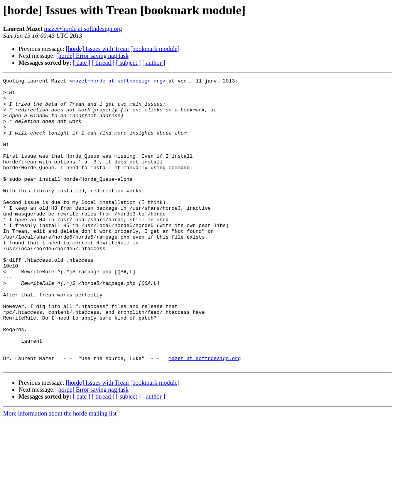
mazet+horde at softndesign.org (83, 28)
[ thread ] (103, 62)
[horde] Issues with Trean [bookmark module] (123, 48)
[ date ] (81, 62)
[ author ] (153, 62)
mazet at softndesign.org (205, 414)
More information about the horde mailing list (59, 471)
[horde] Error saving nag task (92, 55)
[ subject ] (128, 62)
